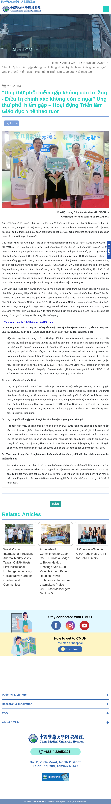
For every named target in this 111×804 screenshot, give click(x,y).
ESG (5, 713)
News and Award (94, 62)
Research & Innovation (17, 703)
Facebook (56, 625)
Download (72, 649)
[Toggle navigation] (106, 9)
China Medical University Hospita (55, 738)
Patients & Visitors (14, 694)
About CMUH (10, 722)
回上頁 (55, 503)
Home (55, 62)
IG (70, 625)
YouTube (84, 625)
